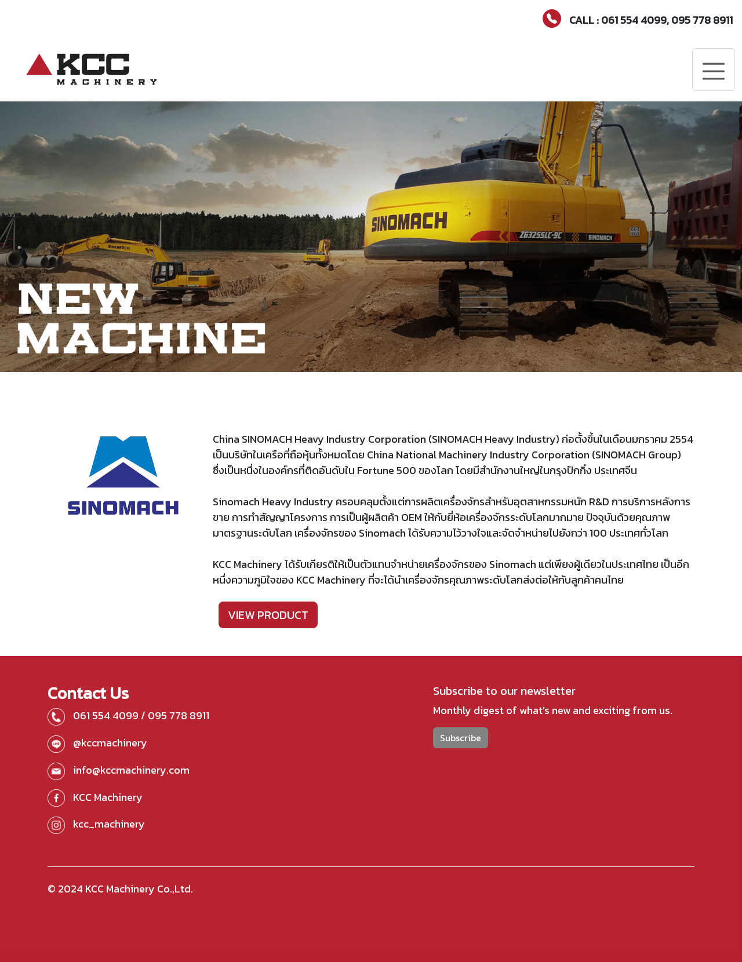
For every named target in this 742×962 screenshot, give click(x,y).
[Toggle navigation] (713, 69)
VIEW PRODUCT (268, 615)
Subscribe (460, 738)
